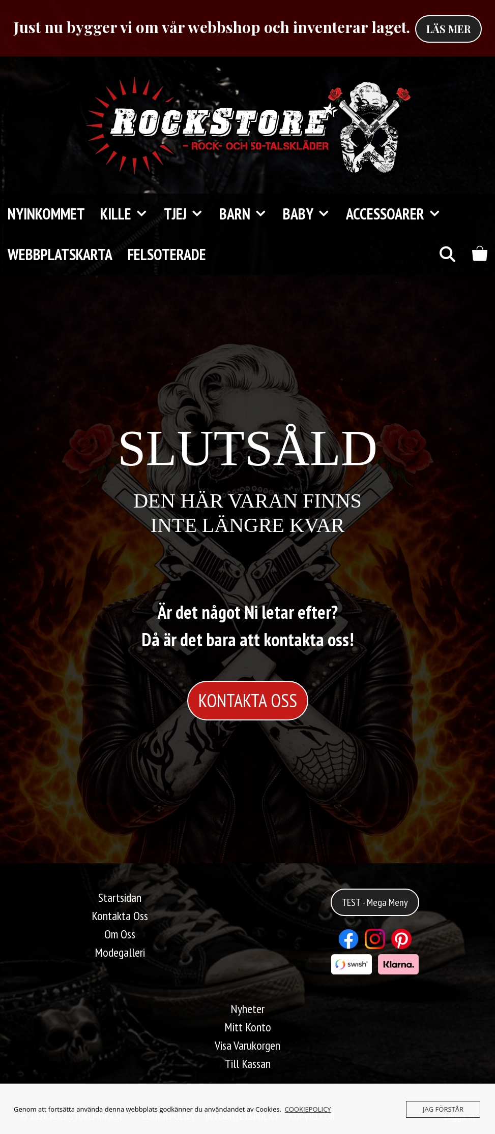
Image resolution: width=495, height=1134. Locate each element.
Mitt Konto (247, 1027)
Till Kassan (248, 1064)
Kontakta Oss (120, 916)
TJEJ (188, 214)
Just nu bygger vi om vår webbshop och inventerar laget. (212, 27)
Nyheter (247, 1009)
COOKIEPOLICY (308, 1109)
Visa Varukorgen (247, 1045)
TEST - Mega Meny (375, 902)
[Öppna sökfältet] (446, 254)
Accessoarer (397, 214)
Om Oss (119, 934)
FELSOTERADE (167, 254)
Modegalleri (120, 952)
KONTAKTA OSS (247, 700)
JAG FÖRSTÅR (443, 1109)
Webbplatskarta (60, 254)
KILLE (128, 214)
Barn (247, 214)
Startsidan (119, 897)
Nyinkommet (46, 214)
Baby (310, 214)
